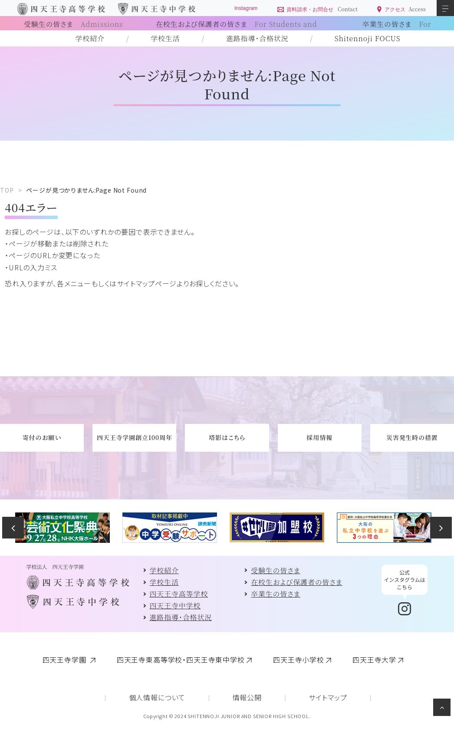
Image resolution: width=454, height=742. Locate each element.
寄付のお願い (42, 437)
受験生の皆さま (73, 24)
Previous (13, 527)
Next (441, 527)
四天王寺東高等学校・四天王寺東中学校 (181, 659)
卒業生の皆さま (275, 594)
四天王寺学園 (66, 659)
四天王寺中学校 (175, 606)
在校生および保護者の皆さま (296, 582)
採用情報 (319, 437)
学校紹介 (90, 38)
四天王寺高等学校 (179, 594)
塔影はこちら (227, 437)
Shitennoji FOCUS (368, 38)
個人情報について (157, 697)
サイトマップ (328, 697)
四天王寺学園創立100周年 (134, 437)
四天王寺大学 (374, 659)
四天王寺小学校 (298, 659)
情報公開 (247, 697)
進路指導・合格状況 (257, 38)
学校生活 (165, 38)
